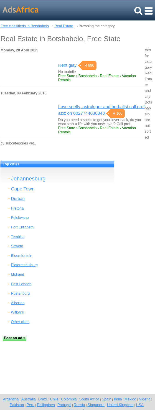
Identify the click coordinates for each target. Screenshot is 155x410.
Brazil (43, 399)
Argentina (11, 399)
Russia (79, 405)
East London (21, 284)
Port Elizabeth (22, 227)
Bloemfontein (21, 256)
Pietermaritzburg (24, 265)
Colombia (69, 399)
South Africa (89, 399)
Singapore (96, 405)
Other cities (20, 322)
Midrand (17, 274)
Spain (106, 399)
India (118, 399)
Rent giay (67, 65)
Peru (30, 405)
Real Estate (63, 26)
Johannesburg (28, 178)
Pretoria (17, 208)
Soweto (17, 246)
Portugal (64, 405)
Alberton (18, 303)
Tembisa (18, 237)
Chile (54, 399)
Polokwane (20, 218)
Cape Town (23, 188)
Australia (28, 399)
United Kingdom (120, 405)
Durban (18, 198)
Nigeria (144, 399)
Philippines (46, 405)
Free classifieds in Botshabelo (24, 26)
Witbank (17, 312)
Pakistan (17, 405)
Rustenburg (20, 293)
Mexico (130, 399)
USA (140, 405)
